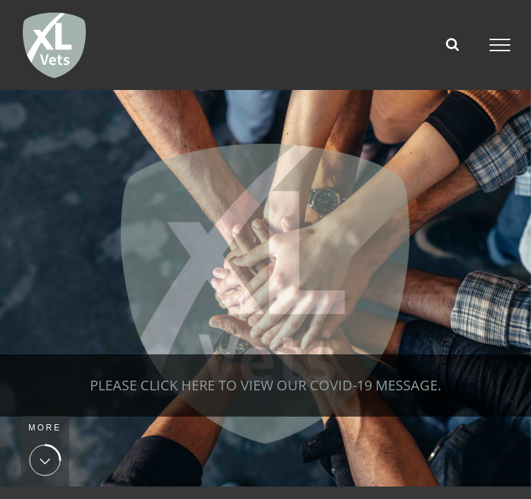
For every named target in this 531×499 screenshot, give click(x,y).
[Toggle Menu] (500, 45)
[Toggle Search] (452, 44)
